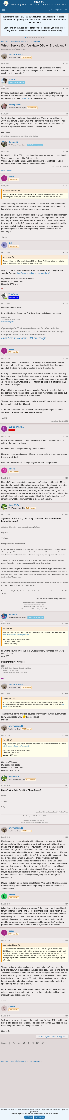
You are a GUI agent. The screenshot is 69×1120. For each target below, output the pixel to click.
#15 (66, 786)
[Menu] (3, 10)
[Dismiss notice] (65, 17)
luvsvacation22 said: (10, 190)
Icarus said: (7, 257)
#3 (67, 114)
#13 (66, 694)
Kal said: (6, 629)
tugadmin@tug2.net (7, 322)
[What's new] (65, 9)
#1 (67, 63)
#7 (67, 303)
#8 (67, 358)
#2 (67, 89)
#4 (67, 151)
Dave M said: (7, 698)
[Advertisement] (34, 1086)
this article (25, 98)
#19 (66, 1016)
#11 (66, 514)
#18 (66, 940)
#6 (67, 252)
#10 (66, 478)
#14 (66, 735)
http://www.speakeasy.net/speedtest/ (33, 273)
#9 (67, 436)
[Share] (63, 63)
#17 (66, 904)
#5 (67, 186)
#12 (66, 624)
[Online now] (6, 298)
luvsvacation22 (8, 49)
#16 (66, 837)
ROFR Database (6, 171)
